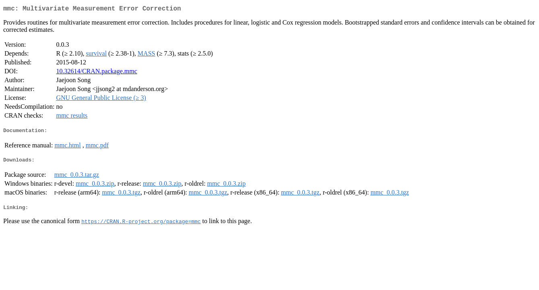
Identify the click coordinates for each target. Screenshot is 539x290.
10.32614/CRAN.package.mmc (96, 72)
